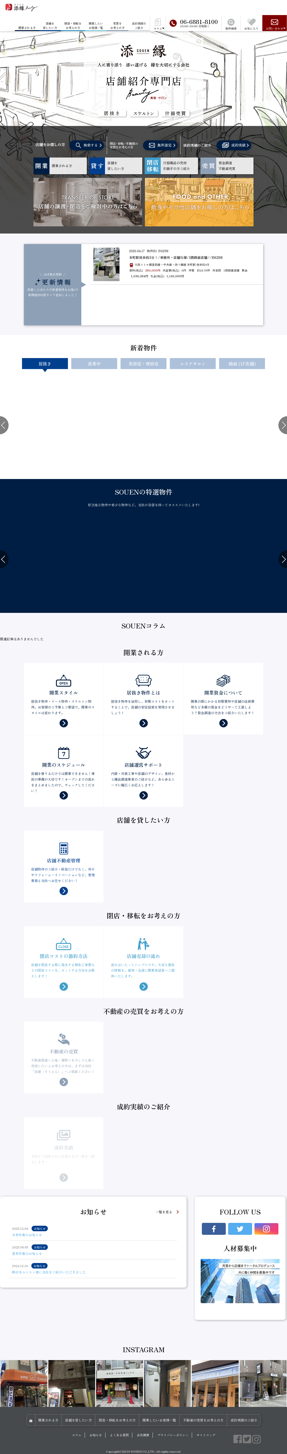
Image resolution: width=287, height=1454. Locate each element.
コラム (76, 1435)
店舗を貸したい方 (50, 25)
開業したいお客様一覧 (96, 25)
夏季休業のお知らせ (27, 1253)
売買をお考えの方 (117, 25)
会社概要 (143, 1435)
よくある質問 (119, 1435)
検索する (87, 145)
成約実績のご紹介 (139, 25)
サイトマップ (206, 1435)
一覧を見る (163, 1211)
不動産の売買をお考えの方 (203, 1420)
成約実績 (234, 145)
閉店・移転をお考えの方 (73, 25)
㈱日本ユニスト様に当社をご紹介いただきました (49, 1272)
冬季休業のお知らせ (27, 1234)
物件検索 (231, 24)
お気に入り (251, 24)
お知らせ (95, 1435)
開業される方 (48, 1420)
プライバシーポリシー (172, 1435)
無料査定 (160, 145)
